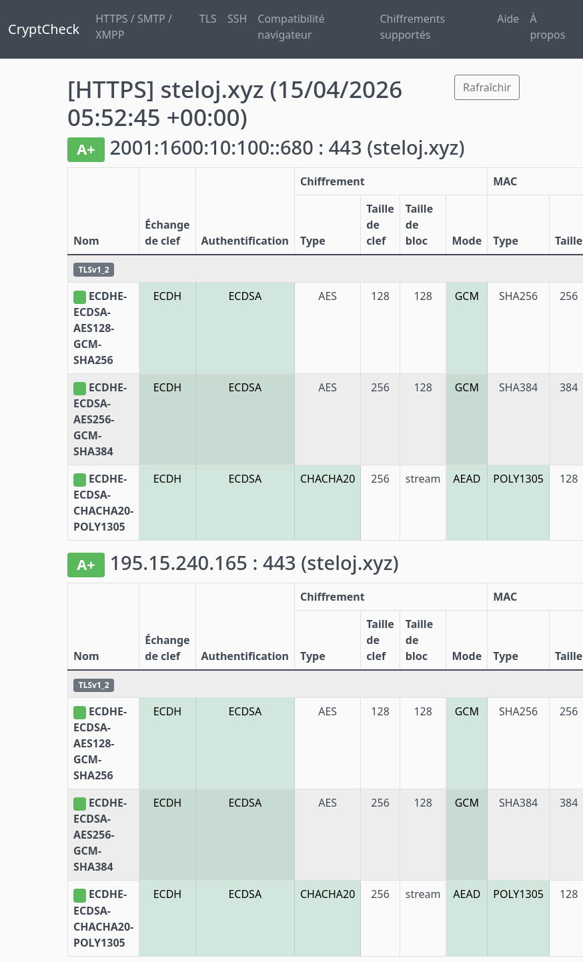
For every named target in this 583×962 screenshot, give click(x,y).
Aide (508, 18)
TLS (208, 18)
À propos (547, 26)
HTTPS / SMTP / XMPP (133, 26)
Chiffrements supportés (412, 26)
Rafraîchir (487, 87)
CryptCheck (43, 29)
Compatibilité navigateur (291, 26)
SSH (237, 18)
